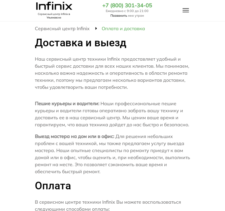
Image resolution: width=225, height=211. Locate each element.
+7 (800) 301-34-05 (127, 5)
